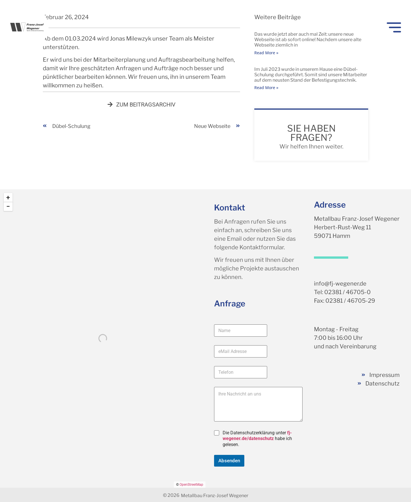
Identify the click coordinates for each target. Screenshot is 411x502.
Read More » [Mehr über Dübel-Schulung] (266, 87)
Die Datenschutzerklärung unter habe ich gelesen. (257, 438)
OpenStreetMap (191, 485)
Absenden (229, 460)
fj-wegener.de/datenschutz (257, 435)
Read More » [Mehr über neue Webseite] (266, 52)
